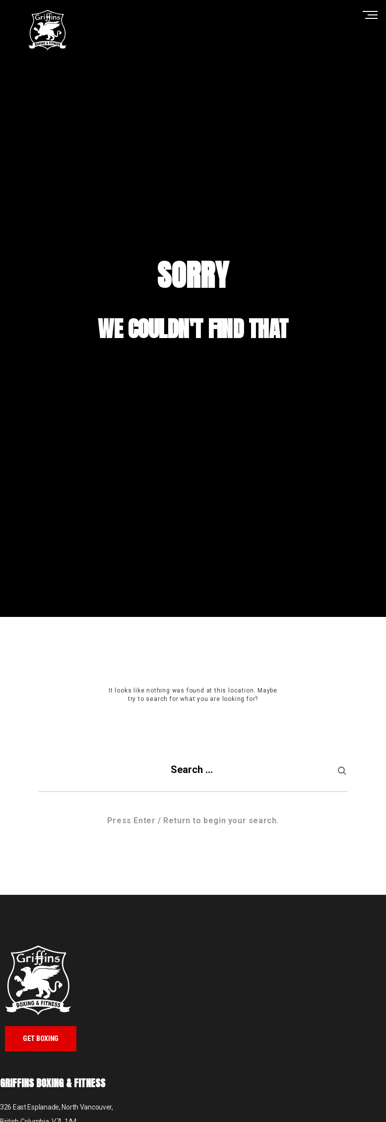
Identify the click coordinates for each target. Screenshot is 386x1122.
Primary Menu (373, 14)
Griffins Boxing (47, 29)
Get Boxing (41, 1038)
